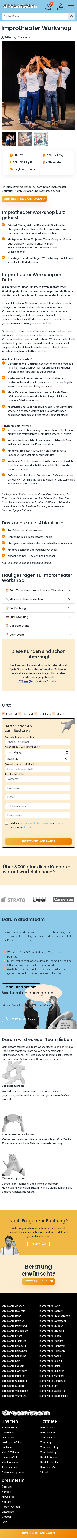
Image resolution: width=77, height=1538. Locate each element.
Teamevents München (51, 1370)
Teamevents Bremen (12, 1321)
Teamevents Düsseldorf (14, 1331)
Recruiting (8, 1432)
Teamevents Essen (49, 1335)
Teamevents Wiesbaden (14, 1390)
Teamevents (47, 1437)
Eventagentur (9, 1467)
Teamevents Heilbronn (51, 1350)
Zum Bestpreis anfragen (24, 199)
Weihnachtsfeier (11, 1442)
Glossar (6, 1516)
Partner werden (11, 1506)
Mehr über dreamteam (21, 987)
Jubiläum (7, 1447)
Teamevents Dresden (50, 1326)
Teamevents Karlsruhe (13, 1355)
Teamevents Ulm (48, 1385)
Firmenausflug (48, 1467)
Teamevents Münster (12, 1375)
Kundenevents (10, 1462)
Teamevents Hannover (51, 1345)
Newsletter (8, 1496)
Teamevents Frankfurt (13, 1340)
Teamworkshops (50, 1447)
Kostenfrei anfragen (38, 1533)
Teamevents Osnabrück (52, 1380)
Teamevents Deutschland (53, 1395)
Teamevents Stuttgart (12, 1385)
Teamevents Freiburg (50, 1340)
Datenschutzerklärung (38, 823)
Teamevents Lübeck (12, 1365)
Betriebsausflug (49, 1462)
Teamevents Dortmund (13, 1326)
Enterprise (8, 1511)
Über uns (7, 1486)
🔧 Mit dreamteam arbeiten (24, 599)
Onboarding (8, 1437)
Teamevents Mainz (49, 1365)
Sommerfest (9, 1427)
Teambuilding (48, 1452)
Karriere (6, 1491)
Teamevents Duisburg (51, 1331)
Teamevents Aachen (12, 1306)
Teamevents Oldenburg (13, 1380)
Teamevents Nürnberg (51, 1375)
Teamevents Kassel (49, 1355)
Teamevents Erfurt (11, 1335)
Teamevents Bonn (10, 1316)
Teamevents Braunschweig (54, 1316)
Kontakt (6, 1501)
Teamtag (45, 1442)
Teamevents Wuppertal (51, 1390)
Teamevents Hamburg (13, 1345)
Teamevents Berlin (49, 1306)
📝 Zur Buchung (16, 608)
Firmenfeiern (47, 1427)
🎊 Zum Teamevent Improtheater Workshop (35, 590)
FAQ (4, 1521)
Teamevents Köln (10, 1360)
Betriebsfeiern (48, 1457)
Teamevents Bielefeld (12, 1311)
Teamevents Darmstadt (52, 1321)
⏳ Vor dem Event (17, 626)
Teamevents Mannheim (13, 1370)
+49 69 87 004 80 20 (20, 1019)
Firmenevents (48, 1432)
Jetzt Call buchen (38, 1281)
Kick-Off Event (10, 1452)
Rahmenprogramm (13, 1472)
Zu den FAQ (38, 1244)
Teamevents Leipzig (50, 1360)
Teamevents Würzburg (13, 1395)
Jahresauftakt (10, 1457)
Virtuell (44, 1472)
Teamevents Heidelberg (13, 1350)
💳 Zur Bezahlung (17, 617)
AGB (26, 827)
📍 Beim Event (15, 634)
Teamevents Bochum (50, 1311)
